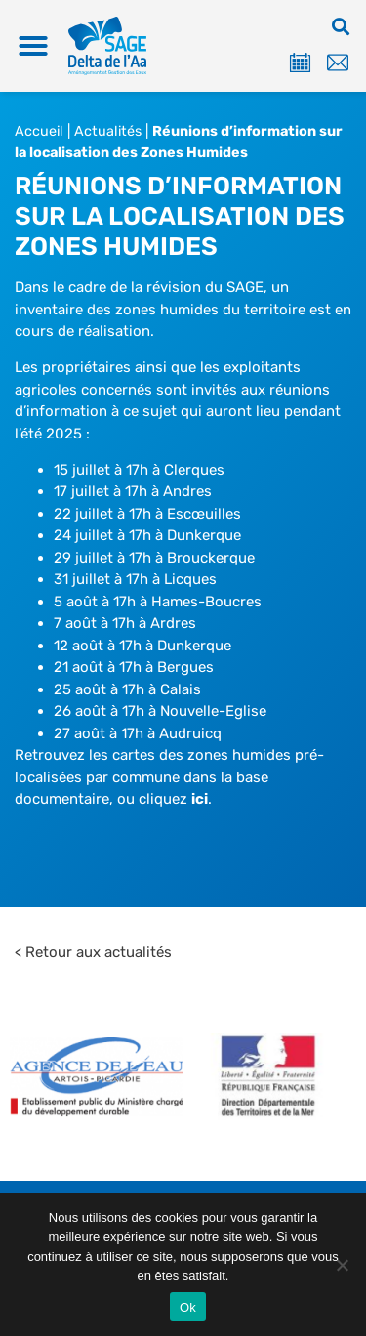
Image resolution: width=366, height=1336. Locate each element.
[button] (33, 45)
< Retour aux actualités (93, 952)
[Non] (341, 1264)
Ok (188, 1307)
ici (199, 799)
